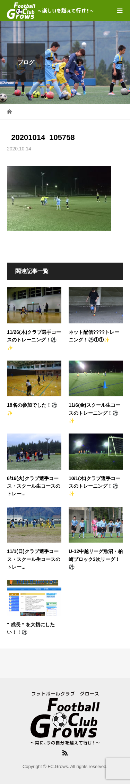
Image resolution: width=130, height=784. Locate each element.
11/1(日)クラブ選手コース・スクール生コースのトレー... (33, 559)
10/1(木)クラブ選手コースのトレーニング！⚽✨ (94, 486)
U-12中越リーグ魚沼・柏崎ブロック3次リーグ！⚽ (96, 559)
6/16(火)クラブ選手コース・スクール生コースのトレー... (33, 486)
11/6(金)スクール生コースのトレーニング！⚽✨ (94, 412)
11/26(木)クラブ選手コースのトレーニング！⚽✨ (34, 339)
